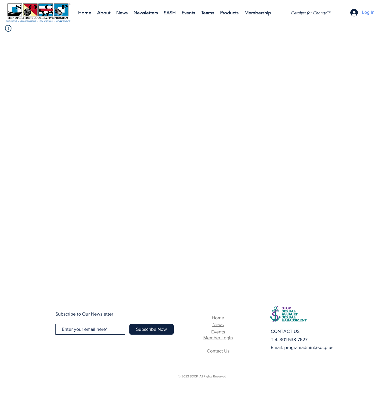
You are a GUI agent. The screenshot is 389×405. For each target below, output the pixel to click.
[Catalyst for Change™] (312, 13)
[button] (146, 13)
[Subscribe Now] (151, 329)
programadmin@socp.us (308, 347)
